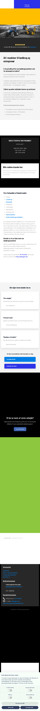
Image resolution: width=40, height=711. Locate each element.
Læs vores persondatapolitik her (13, 603)
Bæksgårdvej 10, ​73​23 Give (14, 586)
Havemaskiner (10, 214)
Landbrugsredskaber (9, 575)
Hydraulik (9, 202)
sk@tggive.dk (15, 601)
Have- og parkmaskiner (10, 573)
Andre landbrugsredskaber (14, 217)
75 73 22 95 (23, 254)
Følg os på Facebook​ (20, 429)
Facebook (33, 47)
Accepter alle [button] (29, 707)
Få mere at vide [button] (20, 703)
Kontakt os (6, 577)
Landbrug (9, 199)
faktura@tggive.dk (22, 256)
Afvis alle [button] (10, 707)
